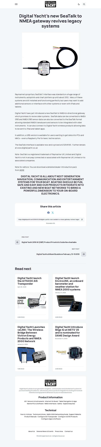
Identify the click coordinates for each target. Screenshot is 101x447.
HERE (22, 170)
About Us (31, 431)
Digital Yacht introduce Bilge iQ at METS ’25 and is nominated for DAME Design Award (69, 331)
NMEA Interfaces (50, 403)
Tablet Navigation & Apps (68, 401)
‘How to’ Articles (26, 414)
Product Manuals (30, 416)
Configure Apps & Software (51, 419)
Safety (59, 403)
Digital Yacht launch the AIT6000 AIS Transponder (29, 280)
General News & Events (45, 431)
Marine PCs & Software (35, 403)
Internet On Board (51, 401)
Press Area (59, 431)
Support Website (75, 414)
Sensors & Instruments (35, 401)
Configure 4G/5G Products (68, 416)
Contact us (69, 431)
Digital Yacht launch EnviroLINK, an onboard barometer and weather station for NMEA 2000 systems (69, 283)
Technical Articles (39, 414)
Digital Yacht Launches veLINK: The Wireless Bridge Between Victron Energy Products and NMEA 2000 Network (31, 334)
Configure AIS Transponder (47, 416)
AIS (25, 401)
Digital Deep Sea (69, 403)
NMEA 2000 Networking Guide (57, 414)
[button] (16, 4)
